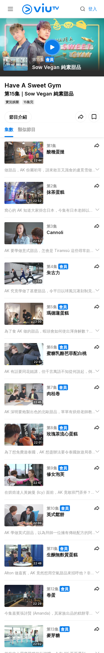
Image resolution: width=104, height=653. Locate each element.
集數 (8, 129)
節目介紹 (18, 117)
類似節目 (26, 129)
